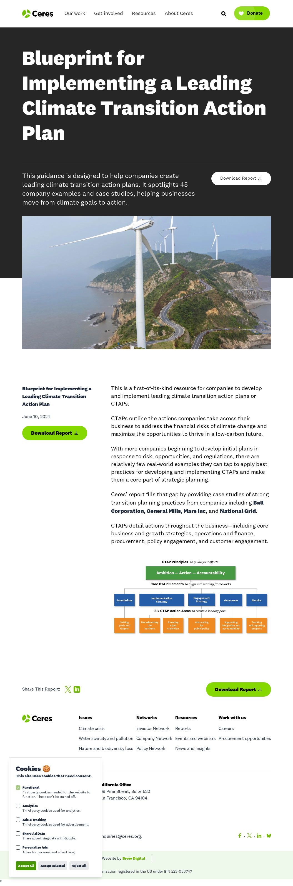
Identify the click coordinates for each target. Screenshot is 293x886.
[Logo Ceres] (38, 13)
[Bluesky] (267, 836)
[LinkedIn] (259, 836)
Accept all (26, 865)
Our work (74, 15)
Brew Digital (133, 858)
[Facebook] (239, 836)
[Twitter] (249, 836)
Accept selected (53, 865)
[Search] (223, 13)
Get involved (108, 15)
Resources (144, 15)
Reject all (79, 865)
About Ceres (179, 15)
